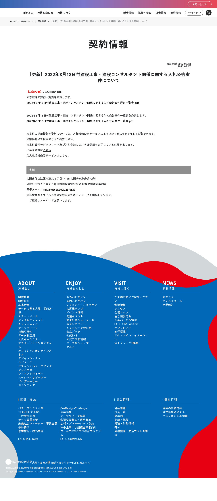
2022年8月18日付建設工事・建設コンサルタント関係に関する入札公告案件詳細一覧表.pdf (82, 103)
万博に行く (63, 12)
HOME (13, 21)
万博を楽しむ (45, 12)
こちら (47, 150)
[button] (206, 243)
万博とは (28, 12)
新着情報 (128, 12)
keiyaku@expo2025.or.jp (59, 189)
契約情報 (175, 12)
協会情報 (161, 12)
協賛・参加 (144, 12)
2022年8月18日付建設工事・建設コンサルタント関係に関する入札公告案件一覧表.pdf (80, 121)
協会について (28, 21)
